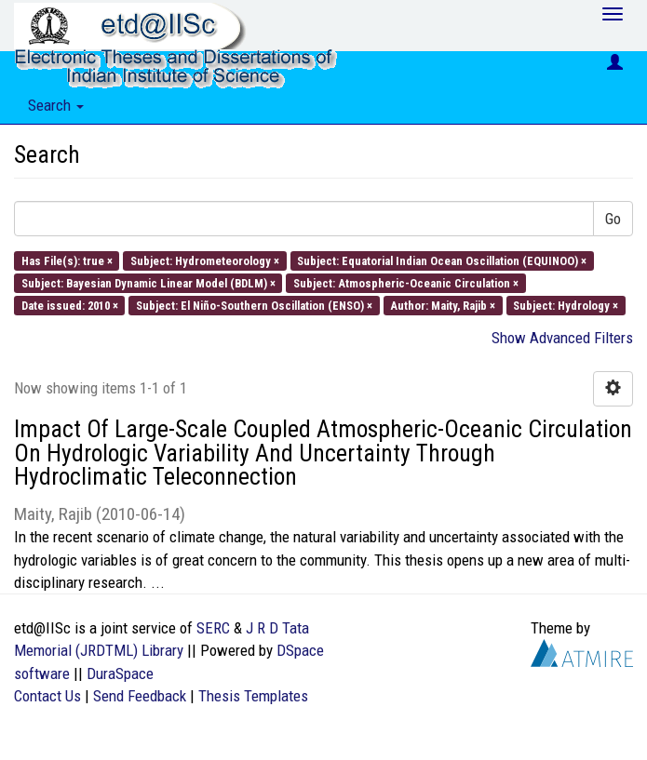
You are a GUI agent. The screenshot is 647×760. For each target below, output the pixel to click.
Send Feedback (139, 696)
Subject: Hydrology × (565, 306)
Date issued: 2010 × (69, 306)
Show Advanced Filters (562, 337)
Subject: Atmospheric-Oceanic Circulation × (406, 282)
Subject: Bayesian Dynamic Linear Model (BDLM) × (148, 282)
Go (613, 218)
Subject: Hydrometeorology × (204, 260)
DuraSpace (120, 673)
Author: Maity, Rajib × (442, 306)
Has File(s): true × (67, 260)
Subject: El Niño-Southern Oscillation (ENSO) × (254, 306)
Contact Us (47, 696)
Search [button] (56, 105)
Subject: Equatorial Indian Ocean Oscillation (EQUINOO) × (441, 260)
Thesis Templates (253, 696)
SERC (213, 628)
